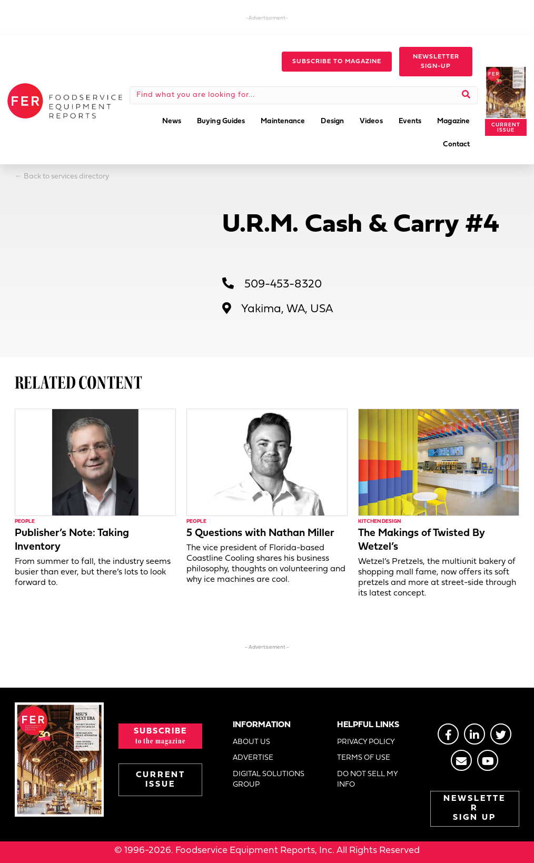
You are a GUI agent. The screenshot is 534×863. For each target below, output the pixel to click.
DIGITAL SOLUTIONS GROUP (268, 779)
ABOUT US (251, 742)
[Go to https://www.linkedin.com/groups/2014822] (474, 734)
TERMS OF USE (363, 758)
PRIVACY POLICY (366, 742)
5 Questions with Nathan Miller (260, 533)
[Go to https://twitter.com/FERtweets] (500, 734)
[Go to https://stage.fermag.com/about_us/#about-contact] (461, 760)
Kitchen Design (379, 521)
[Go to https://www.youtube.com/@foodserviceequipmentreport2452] (487, 760)
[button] (337, 62)
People (25, 521)
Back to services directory (66, 177)
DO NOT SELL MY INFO (367, 779)
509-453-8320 (283, 285)
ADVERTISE (253, 758)
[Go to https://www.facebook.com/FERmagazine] (448, 734)
